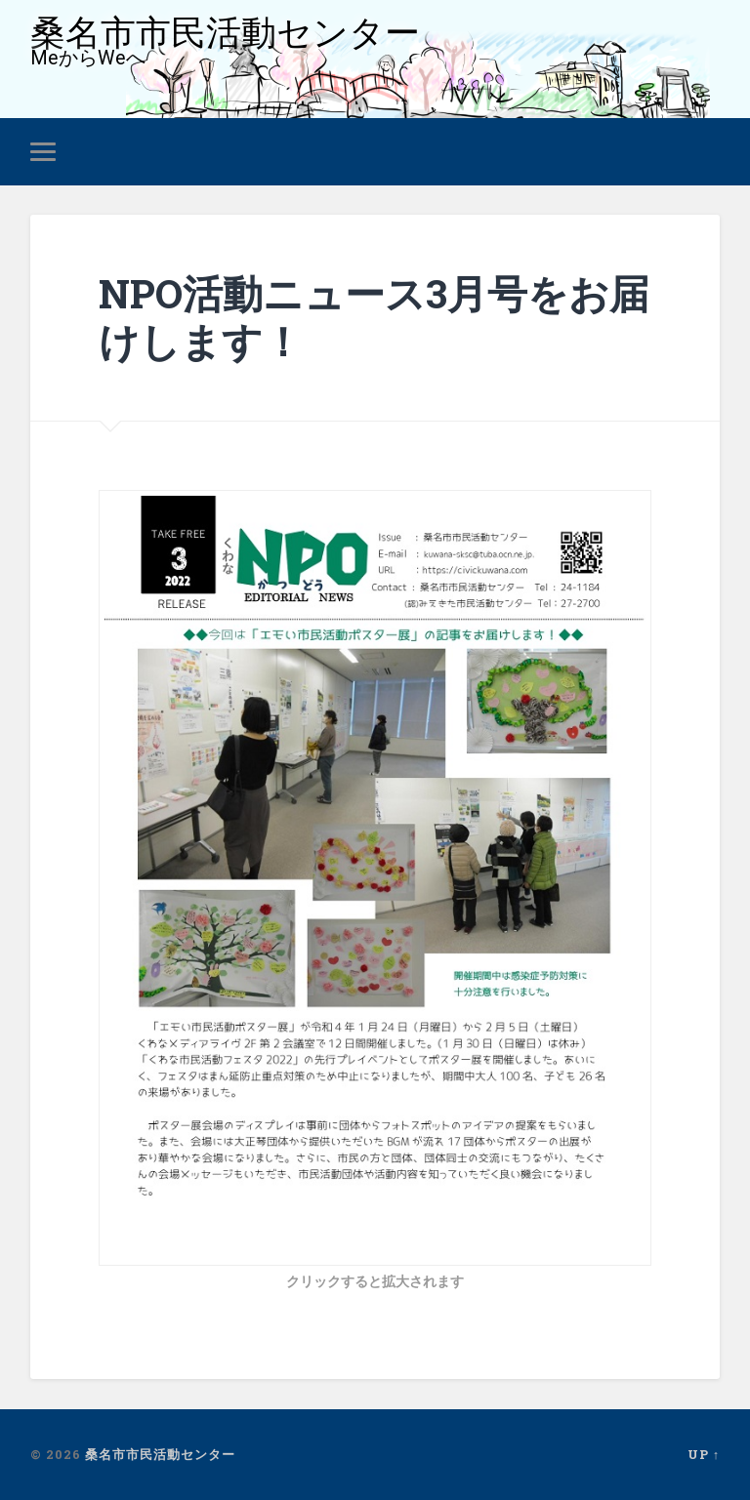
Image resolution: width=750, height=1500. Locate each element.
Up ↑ (704, 1454)
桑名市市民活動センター (225, 33)
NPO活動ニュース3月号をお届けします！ (374, 317)
